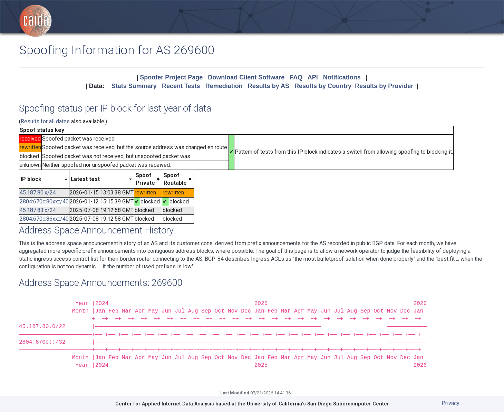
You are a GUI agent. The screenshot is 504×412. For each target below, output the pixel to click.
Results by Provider (384, 86)
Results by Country (322, 86)
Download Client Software (246, 77)
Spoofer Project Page (171, 77)
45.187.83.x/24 (38, 210)
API (313, 77)
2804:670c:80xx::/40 (44, 201)
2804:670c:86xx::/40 (44, 218)
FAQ (296, 77)
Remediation (224, 86)
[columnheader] (44, 179)
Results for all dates (45, 121)
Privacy (450, 403)
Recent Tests (181, 86)
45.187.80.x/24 (38, 192)
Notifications (342, 77)
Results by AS (268, 86)
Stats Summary (134, 86)
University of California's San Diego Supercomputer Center (318, 404)
